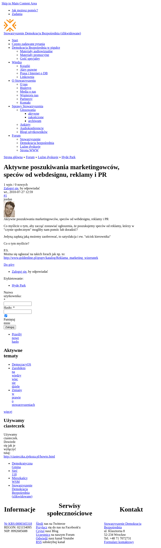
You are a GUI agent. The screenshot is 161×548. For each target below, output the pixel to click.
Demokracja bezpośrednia (37, 143)
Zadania (17, 14)
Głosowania (28, 110)
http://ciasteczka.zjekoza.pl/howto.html (29, 456)
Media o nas (28, 91)
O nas (24, 84)
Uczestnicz (43, 534)
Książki (25, 66)
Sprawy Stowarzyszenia (27, 106)
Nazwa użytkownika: (12, 296)
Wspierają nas (29, 95)
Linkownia (27, 77)
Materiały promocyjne (34, 55)
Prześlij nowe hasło (17, 338)
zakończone (36, 117)
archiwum (34, 121)
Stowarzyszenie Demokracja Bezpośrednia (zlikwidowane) (42, 33)
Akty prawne (28, 69)
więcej (8, 411)
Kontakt (25, 102)
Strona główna (13, 157)
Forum (16, 135)
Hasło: (9, 307)
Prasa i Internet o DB (34, 73)
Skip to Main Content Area (19, 3)
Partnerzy (26, 99)
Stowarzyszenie (30, 139)
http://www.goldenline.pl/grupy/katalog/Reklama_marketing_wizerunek (51, 257)
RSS (39, 542)
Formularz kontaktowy (119, 542)
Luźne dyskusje (30, 146)
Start (15, 40)
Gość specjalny (30, 58)
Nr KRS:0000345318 (18, 523)
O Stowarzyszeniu (24, 80)
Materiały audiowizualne (36, 51)
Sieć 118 (15, 472)
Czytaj (40, 531)
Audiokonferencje (32, 128)
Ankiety (25, 124)
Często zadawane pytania (28, 44)
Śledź (39, 523)
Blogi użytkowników (34, 132)
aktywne (33, 113)
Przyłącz (41, 527)
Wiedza (17, 62)
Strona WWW (29, 150)
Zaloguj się (11, 188)
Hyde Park (69, 157)
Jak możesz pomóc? (25, 10)
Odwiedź (42, 538)
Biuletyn (25, 88)
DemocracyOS (21, 364)
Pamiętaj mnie (9, 319)
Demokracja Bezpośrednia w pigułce (36, 47)
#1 (5, 195)
